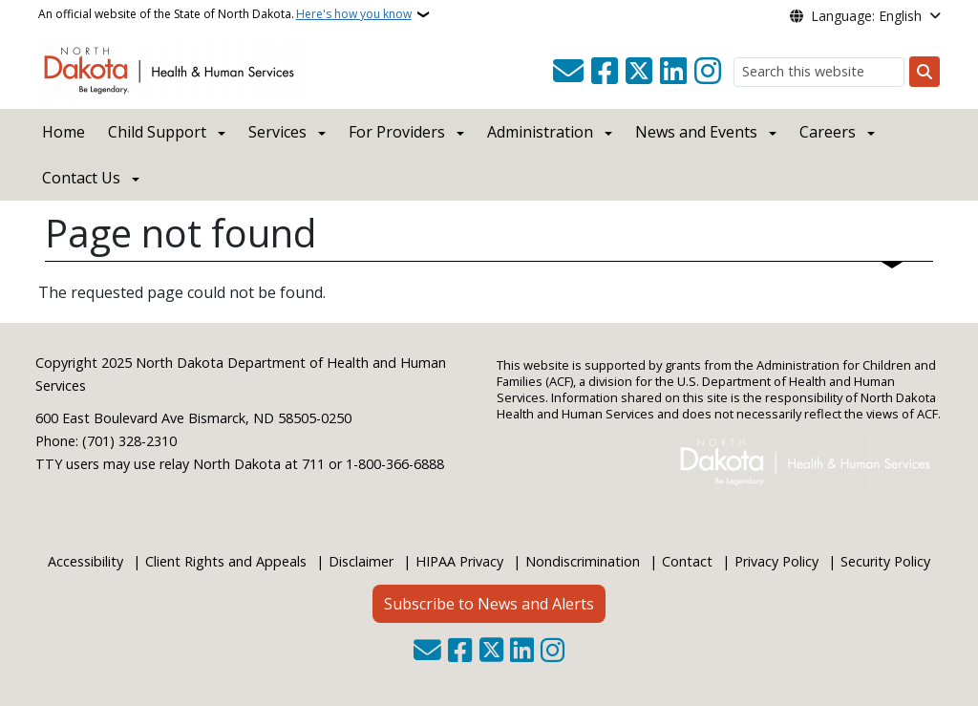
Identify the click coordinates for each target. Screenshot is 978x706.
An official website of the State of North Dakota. (225, 14)
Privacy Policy (776, 561)
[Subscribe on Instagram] (707, 71)
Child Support (157, 131)
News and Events (696, 131)
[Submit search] (924, 71)
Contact (687, 561)
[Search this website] (819, 72)
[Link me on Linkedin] (673, 71)
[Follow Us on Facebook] (604, 71)
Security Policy (885, 561)
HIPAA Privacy (459, 561)
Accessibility (85, 561)
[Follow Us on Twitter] (639, 71)
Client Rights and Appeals (226, 561)
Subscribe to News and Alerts (489, 603)
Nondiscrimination (582, 561)
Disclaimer (361, 561)
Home (63, 131)
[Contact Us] (568, 71)
